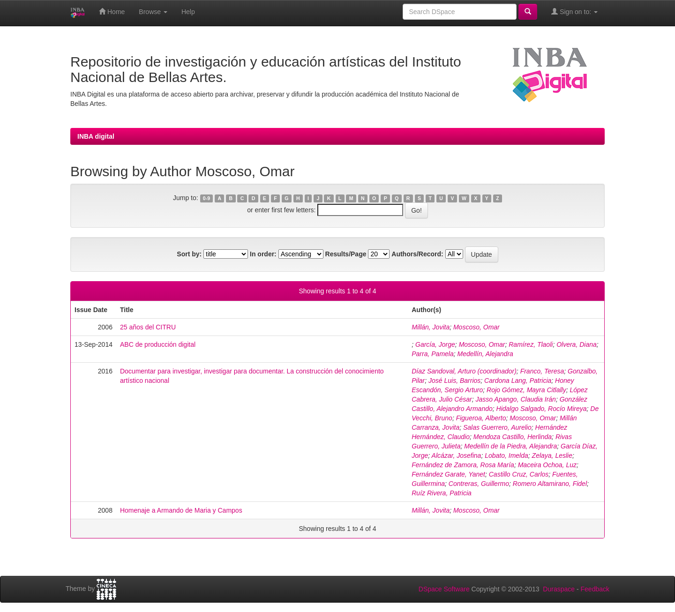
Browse (153, 11)
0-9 (206, 198)
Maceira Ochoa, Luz (547, 465)
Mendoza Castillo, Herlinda (512, 436)
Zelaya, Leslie (552, 455)
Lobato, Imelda (506, 455)
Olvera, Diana (576, 344)
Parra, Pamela (432, 354)
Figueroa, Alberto (481, 418)
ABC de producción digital (157, 344)
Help (188, 11)
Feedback (595, 589)
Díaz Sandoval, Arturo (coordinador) (464, 371)
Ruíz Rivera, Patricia (442, 493)
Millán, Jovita (431, 327)
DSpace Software (444, 589)
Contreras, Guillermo (479, 483)
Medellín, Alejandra (485, 354)
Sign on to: (574, 11)
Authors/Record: (417, 254)
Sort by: (189, 254)
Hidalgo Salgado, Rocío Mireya (541, 408)
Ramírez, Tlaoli (531, 344)
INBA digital (95, 136)
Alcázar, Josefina (456, 455)
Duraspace (559, 589)
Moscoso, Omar (476, 327)
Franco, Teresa (542, 371)
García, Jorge (435, 344)
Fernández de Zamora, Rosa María (463, 465)
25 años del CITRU (148, 327)
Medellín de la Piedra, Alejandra (510, 446)
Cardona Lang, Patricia (517, 380)
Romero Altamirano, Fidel (550, 483)
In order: (263, 254)
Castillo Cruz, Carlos (519, 474)
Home (112, 11)
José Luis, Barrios (454, 380)
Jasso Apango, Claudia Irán (515, 399)
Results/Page (346, 254)
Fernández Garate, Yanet (448, 474)
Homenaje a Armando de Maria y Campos (181, 510)
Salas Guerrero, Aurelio (497, 427)
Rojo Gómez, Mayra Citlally (526, 390)
